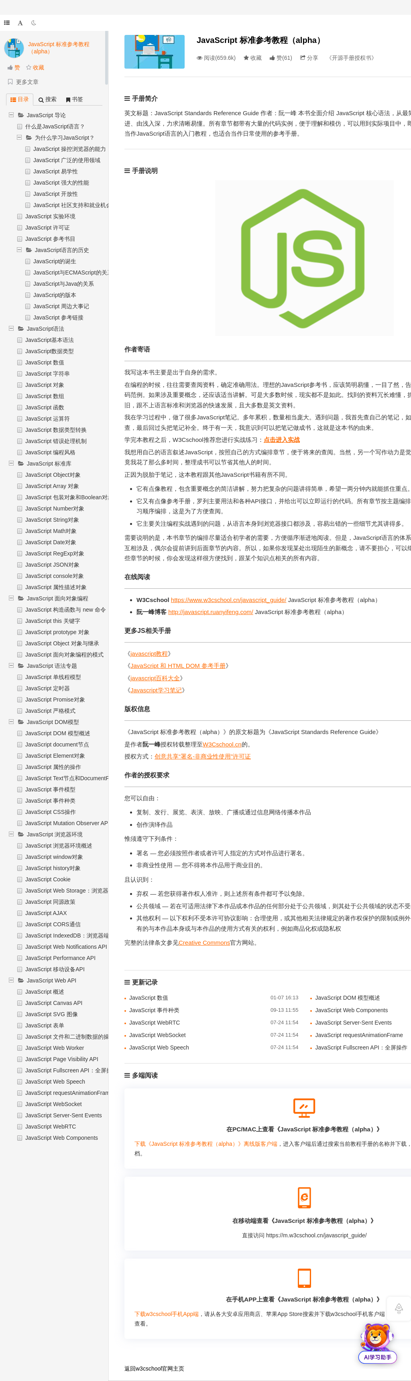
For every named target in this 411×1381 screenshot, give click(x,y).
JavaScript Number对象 (54, 508)
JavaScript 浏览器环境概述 (58, 845)
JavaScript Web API (51, 980)
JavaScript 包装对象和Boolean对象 (69, 497)
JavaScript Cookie (48, 879)
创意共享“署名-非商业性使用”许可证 (203, 756)
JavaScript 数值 (44, 362)
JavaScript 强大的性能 (61, 182)
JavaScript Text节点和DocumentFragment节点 (83, 778)
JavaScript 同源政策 (50, 902)
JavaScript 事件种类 (50, 800)
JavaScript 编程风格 (50, 452)
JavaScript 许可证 (47, 227)
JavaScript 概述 (44, 991)
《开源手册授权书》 (351, 58)
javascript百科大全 (155, 678)
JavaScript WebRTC (50, 1126)
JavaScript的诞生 (54, 261)
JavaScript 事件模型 (50, 789)
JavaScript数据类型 (49, 351)
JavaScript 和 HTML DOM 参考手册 (178, 665)
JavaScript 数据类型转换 (56, 430)
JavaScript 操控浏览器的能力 (69, 149)
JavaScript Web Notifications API (66, 947)
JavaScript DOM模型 (53, 722)
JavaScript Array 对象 (52, 486)
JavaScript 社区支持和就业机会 (72, 205)
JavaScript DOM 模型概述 (57, 733)
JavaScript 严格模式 (50, 711)
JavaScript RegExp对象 (54, 553)
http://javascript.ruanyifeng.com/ (210, 611)
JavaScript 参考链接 (58, 317)
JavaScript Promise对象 (55, 699)
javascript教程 (149, 653)
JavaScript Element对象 (55, 756)
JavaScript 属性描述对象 (56, 587)
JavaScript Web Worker (54, 1048)
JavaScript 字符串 (47, 373)
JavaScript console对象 (54, 576)
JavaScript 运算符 (47, 418)
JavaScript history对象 (53, 868)
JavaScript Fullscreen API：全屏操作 (71, 1070)
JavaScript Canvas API (53, 1003)
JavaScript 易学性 (55, 171)
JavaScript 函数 (44, 407)
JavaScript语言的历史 (62, 250)
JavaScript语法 (45, 328)
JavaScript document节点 (57, 744)
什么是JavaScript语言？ (55, 126)
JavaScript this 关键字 (52, 621)
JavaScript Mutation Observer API (67, 823)
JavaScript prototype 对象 (57, 632)
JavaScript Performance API (60, 958)
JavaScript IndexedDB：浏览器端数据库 (75, 935)
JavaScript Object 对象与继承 (62, 643)
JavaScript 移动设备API (55, 969)
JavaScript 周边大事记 (61, 306)
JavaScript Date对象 (50, 542)
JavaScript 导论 (46, 115)
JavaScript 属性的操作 (53, 767)
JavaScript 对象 (44, 385)
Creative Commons (204, 942)
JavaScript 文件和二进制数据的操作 (70, 1036)
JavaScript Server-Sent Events (63, 1115)
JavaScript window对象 (54, 857)
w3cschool (149, 1368)
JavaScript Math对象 (51, 531)
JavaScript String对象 (52, 520)
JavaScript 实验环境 (50, 216)
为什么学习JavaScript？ (65, 137)
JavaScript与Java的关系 (63, 284)
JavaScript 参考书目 (50, 239)
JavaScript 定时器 (47, 688)
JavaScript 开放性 (55, 194)
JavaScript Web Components (61, 1138)
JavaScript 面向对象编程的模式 (64, 654)
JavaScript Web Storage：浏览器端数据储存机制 (86, 890)
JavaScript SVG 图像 (51, 1014)
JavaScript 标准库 (49, 463)
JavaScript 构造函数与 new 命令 (65, 609)
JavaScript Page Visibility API (61, 1059)
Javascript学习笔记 (156, 690)
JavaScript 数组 (44, 396)
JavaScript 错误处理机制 (56, 441)
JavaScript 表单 (44, 1025)
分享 (309, 58)
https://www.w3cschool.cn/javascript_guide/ (229, 599)
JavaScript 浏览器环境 (55, 834)
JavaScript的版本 (54, 295)
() (281, 58)
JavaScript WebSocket (53, 1104)
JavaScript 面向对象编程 (57, 598)
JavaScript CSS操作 (50, 812)
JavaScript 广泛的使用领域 (66, 160)
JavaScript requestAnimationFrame (69, 1093)
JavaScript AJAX (46, 913)
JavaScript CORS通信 (53, 924)
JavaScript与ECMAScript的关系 (73, 272)
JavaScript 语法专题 (52, 666)
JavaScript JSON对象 (52, 564)
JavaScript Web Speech (55, 1081)
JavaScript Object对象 (53, 475)
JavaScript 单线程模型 (53, 677)
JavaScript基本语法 (49, 340)
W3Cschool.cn (222, 744)
